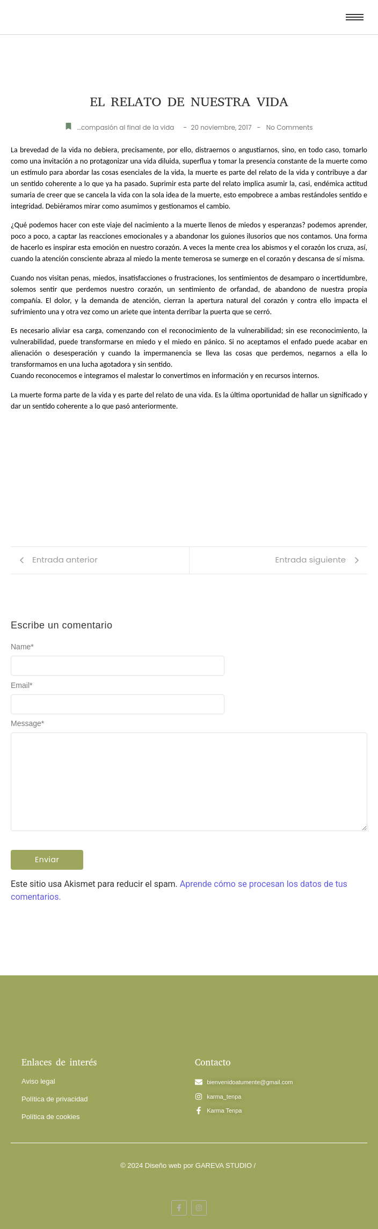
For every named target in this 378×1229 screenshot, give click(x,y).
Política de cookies (50, 1117)
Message (27, 723)
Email (21, 685)
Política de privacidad (54, 1099)
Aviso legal (38, 1081)
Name (22, 646)
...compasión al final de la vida (125, 127)
